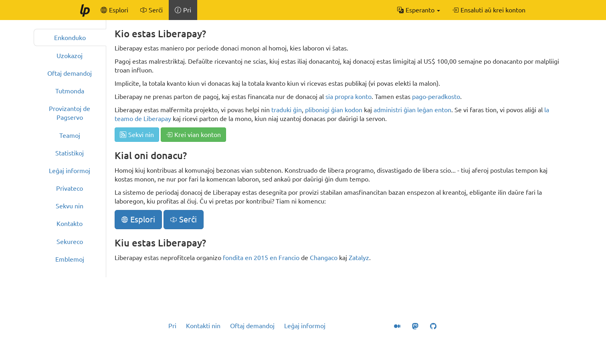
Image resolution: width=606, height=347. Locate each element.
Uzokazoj (70, 55)
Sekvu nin (69, 206)
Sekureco (70, 241)
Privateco (69, 188)
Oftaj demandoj (69, 73)
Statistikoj (69, 153)
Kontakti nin (203, 325)
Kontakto (70, 223)
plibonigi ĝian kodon (333, 109)
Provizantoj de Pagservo (69, 113)
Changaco (323, 257)
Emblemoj (69, 259)
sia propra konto (348, 96)
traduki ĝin (286, 109)
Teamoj (69, 135)
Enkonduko (70, 37)
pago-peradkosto (436, 96)
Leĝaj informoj (69, 170)
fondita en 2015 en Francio (261, 257)
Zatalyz (359, 257)
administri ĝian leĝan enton (412, 109)
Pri (172, 325)
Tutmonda (69, 91)
